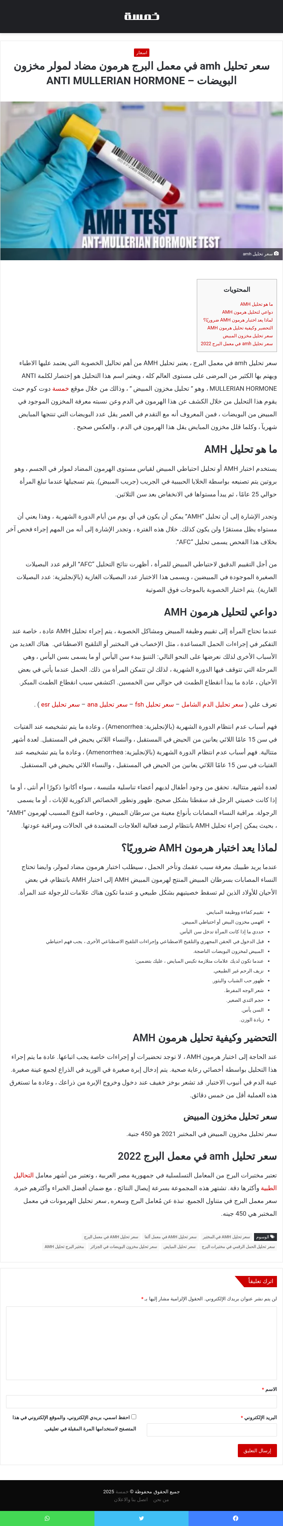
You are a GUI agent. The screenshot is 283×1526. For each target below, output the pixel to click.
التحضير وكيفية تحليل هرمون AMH (240, 328)
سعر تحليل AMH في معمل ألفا (170, 1237)
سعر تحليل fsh (154, 704)
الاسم (269, 1389)
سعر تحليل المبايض (179, 1246)
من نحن (161, 1499)
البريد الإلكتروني (259, 1417)
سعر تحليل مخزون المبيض (248, 335)
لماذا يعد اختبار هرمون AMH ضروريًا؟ (238, 320)
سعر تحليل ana (107, 704)
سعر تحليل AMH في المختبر (226, 1237)
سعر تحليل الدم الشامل (212, 704)
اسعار (141, 52)
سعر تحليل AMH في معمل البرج (111, 1237)
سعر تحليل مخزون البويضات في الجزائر (123, 1246)
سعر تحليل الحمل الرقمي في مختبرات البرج (238, 1246)
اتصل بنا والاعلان (131, 1499)
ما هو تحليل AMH (256, 304)
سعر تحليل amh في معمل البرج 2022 (237, 343)
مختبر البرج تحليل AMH (64, 1246)
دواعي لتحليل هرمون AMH (247, 312)
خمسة (60, 388)
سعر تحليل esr (60, 704)
